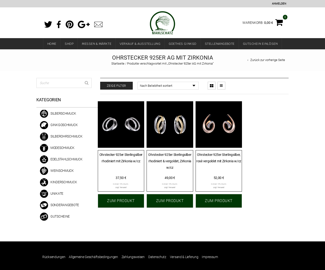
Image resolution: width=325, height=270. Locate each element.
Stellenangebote (220, 44)
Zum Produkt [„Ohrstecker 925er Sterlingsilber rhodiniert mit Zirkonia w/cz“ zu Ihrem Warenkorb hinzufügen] (121, 201)
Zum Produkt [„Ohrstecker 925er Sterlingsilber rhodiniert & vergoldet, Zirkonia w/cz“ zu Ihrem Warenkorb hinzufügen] (170, 201)
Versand (123, 187)
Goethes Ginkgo (182, 44)
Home (51, 44)
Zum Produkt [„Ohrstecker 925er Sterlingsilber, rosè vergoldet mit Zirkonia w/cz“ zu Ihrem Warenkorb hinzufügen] (219, 201)
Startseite (117, 63)
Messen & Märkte (96, 44)
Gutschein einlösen (260, 44)
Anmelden (279, 3)
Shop (69, 44)
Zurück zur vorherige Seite (267, 60)
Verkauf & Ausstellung (140, 44)
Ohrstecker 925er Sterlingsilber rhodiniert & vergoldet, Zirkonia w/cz (169, 161)
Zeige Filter (116, 85)
